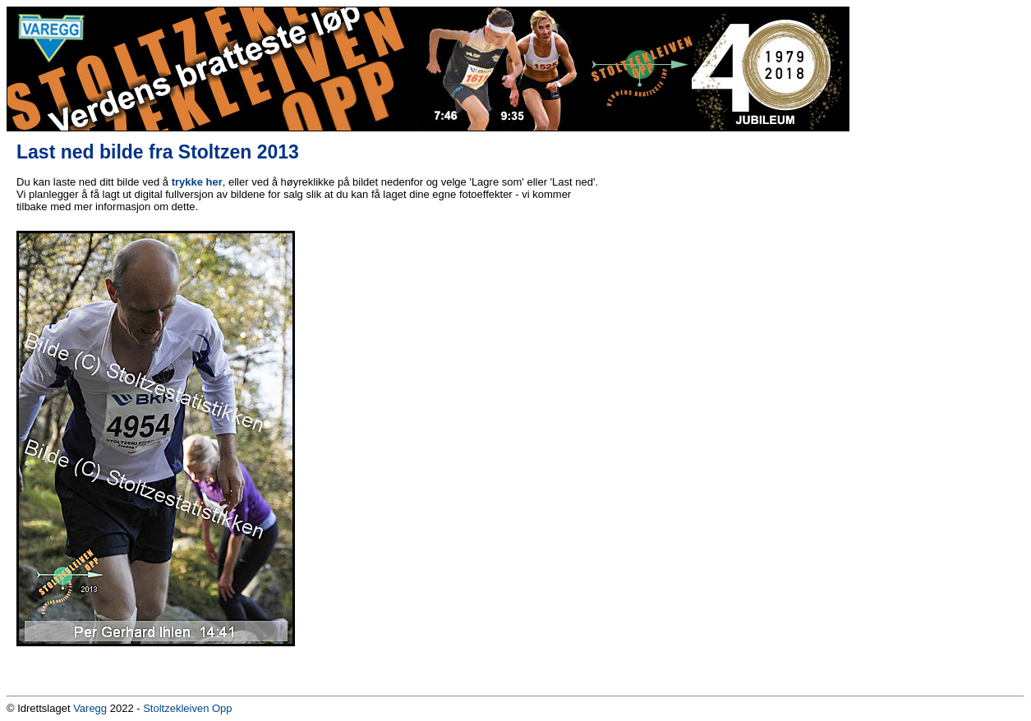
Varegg (90, 708)
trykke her (197, 182)
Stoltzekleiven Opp (187, 708)
